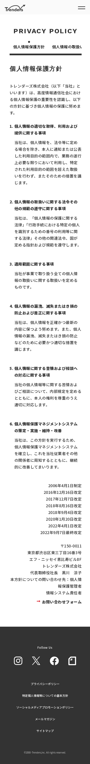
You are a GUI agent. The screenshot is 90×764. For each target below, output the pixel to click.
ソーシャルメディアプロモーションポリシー (45, 707)
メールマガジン (45, 719)
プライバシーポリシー (45, 684)
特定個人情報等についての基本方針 (45, 695)
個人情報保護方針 (29, 47)
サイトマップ (45, 731)
